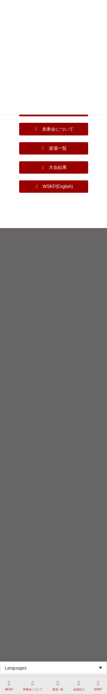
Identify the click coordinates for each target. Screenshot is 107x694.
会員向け (78, 685)
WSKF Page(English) (20, 275)
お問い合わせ (14, 244)
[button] (53, 129)
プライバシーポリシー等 (22, 254)
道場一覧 (57, 685)
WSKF (98, 685)
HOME (9, 233)
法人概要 (11, 265)
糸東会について (33, 685)
